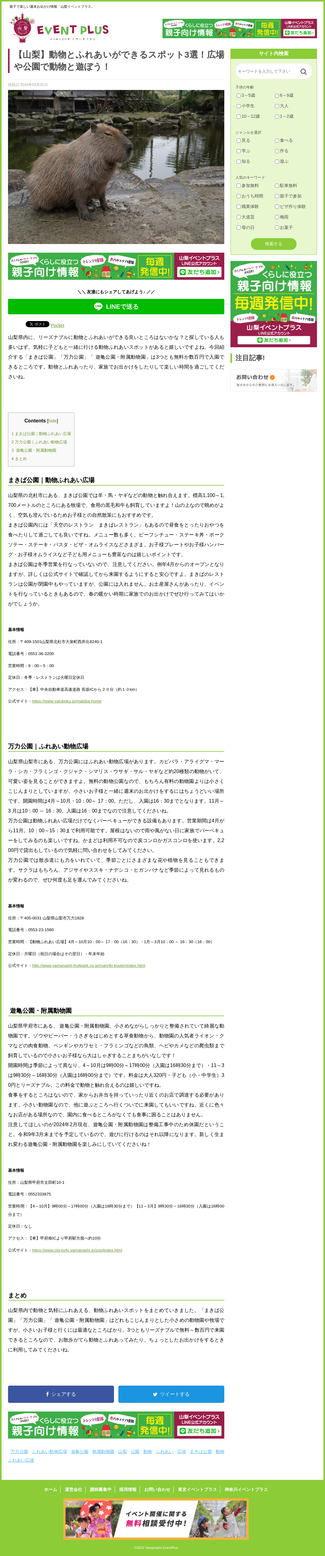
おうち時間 (250, 195)
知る (243, 161)
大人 (282, 105)
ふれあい (164, 1451)
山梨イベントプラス (64, 27)
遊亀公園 (80, 1451)
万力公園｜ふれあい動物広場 (39, 442)
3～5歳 (246, 95)
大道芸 (246, 216)
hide (53, 421)
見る (243, 140)
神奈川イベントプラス (246, 1489)
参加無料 (248, 185)
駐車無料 (286, 185)
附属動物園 (103, 1451)
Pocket (57, 325)
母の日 (246, 227)
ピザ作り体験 (290, 206)
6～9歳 (284, 95)
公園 (135, 1451)
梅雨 (282, 216)
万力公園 (19, 1451)
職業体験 (248, 206)
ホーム (50, 1489)
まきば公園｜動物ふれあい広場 (41, 433)
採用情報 (128, 1489)
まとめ (19, 458)
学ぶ (243, 150)
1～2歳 (284, 116)
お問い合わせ (157, 1489)
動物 (147, 1451)
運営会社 (73, 1489)
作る (282, 150)
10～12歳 (248, 116)
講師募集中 (101, 1489)
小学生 (246, 105)
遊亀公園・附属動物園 (33, 450)
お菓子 (284, 227)
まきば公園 (201, 1451)
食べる (284, 140)
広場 (181, 1451)
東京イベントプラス (197, 1489)
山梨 (122, 1451)
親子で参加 (288, 195)
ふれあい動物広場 (49, 1451)
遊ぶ (282, 161)
